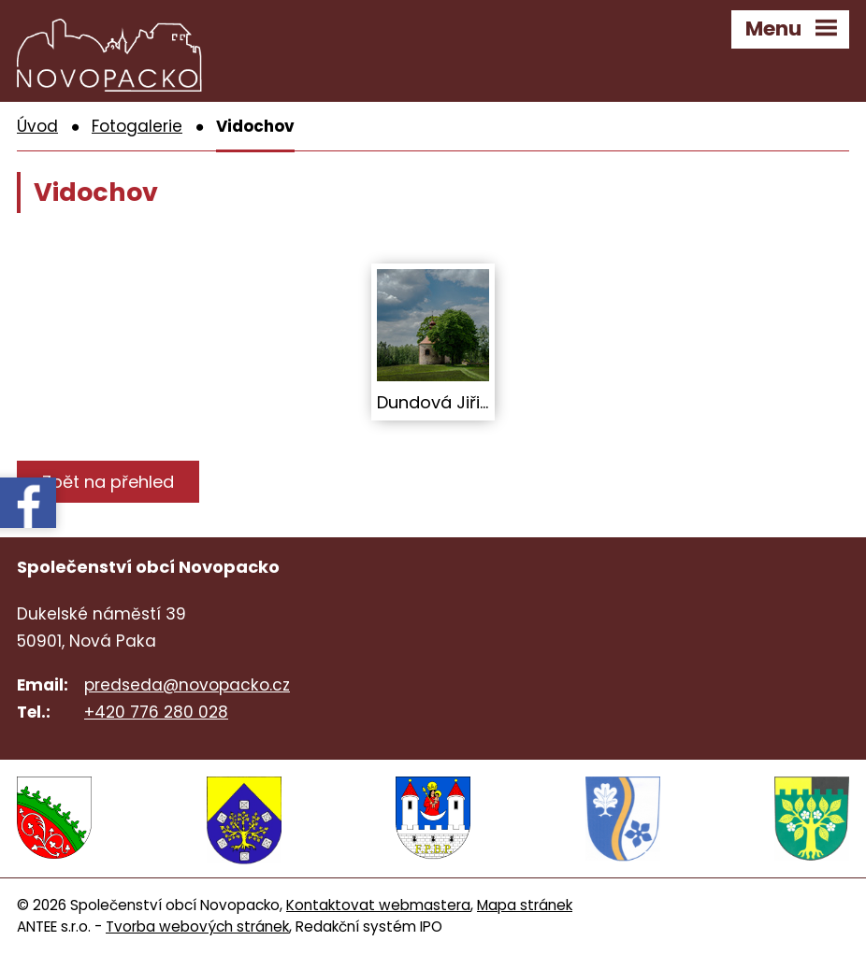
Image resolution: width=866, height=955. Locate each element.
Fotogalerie (137, 126)
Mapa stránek (524, 905)
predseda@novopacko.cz (187, 685)
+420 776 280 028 (156, 712)
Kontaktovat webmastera (378, 905)
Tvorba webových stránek (197, 926)
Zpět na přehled (108, 481)
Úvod (37, 126)
